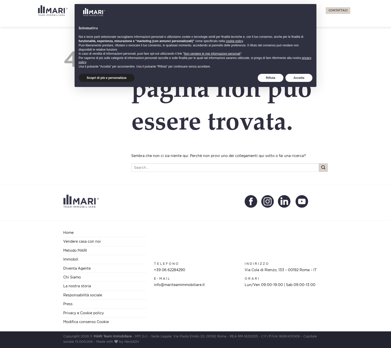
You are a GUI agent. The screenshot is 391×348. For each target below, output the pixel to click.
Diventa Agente (207, 10)
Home (68, 232)
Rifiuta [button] (270, 334)
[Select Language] (273, 10)
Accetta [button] (299, 334)
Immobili (180, 10)
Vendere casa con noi (117, 10)
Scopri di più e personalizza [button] (106, 334)
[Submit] (323, 167)
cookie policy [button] (234, 298)
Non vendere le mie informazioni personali (212, 310)
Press (253, 10)
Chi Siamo (235, 10)
